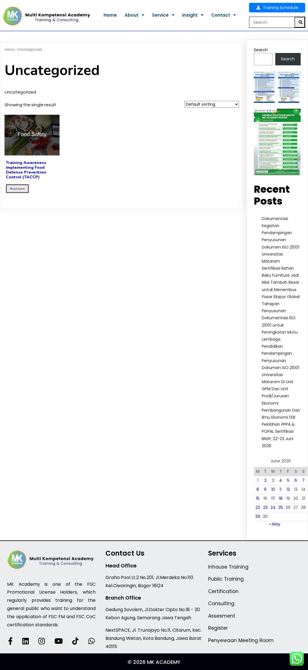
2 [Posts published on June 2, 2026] (265, 480)
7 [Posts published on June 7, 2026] (303, 480)
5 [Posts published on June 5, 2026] (288, 480)
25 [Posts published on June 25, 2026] (280, 507)
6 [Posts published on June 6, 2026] (295, 480)
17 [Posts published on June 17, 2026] (273, 498)
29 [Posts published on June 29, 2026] (257, 516)
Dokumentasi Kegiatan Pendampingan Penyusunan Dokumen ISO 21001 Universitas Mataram (280, 240)
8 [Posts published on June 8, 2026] (257, 489)
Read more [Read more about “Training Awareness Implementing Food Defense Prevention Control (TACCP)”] (17, 188)
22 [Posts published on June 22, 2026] (258, 507)
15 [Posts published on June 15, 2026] (257, 498)
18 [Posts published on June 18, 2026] (281, 498)
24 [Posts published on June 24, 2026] (273, 507)
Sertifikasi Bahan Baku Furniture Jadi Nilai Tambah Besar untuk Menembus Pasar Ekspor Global (281, 282)
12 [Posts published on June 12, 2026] (288, 489)
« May (274, 524)
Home (9, 50)
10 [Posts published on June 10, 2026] (273, 489)
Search (261, 50)
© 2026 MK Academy (154, 661)
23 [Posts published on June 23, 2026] (265, 507)
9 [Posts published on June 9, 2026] (265, 489)
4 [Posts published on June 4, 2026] (280, 480)
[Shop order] (211, 104)
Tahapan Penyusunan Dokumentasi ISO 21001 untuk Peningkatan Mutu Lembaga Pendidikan (280, 325)
